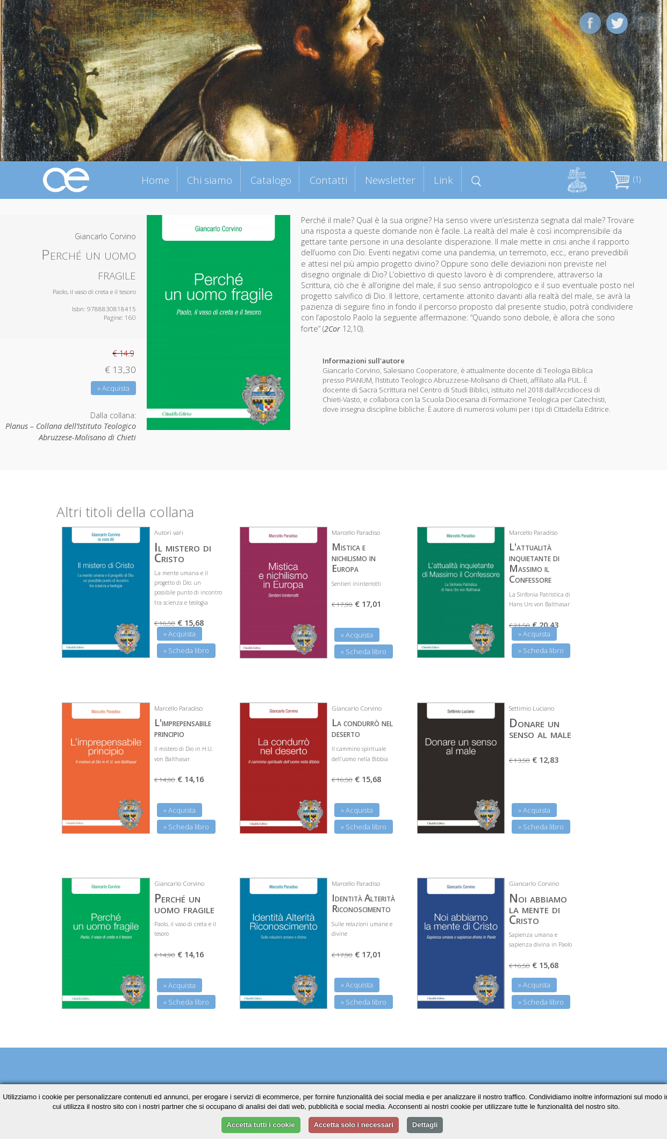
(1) (626, 179)
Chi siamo (209, 180)
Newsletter (390, 180)
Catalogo (270, 180)
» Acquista (113, 388)
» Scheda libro (186, 650)
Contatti (328, 180)
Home (155, 180)
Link (443, 180)
